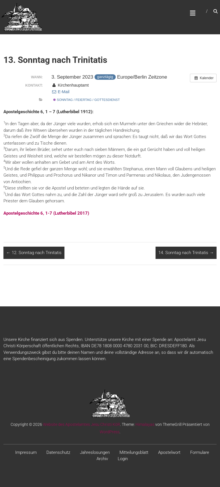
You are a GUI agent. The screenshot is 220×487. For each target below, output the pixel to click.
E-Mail (60, 91)
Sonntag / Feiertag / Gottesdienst (86, 99)
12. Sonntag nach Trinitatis (34, 252)
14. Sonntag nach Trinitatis (186, 252)
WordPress (109, 432)
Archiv (102, 458)
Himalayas (144, 424)
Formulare (199, 452)
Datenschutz (58, 452)
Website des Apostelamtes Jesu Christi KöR (81, 424)
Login (123, 458)
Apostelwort (169, 452)
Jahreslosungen (95, 452)
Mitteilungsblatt (133, 452)
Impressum (26, 452)
